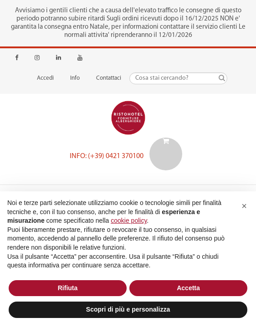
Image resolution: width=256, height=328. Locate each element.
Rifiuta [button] (68, 288)
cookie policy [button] (129, 220)
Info (75, 78)
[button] (244, 206)
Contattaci (108, 78)
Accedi (45, 78)
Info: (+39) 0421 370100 (106, 156)
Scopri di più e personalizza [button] (128, 309)
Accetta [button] (188, 288)
